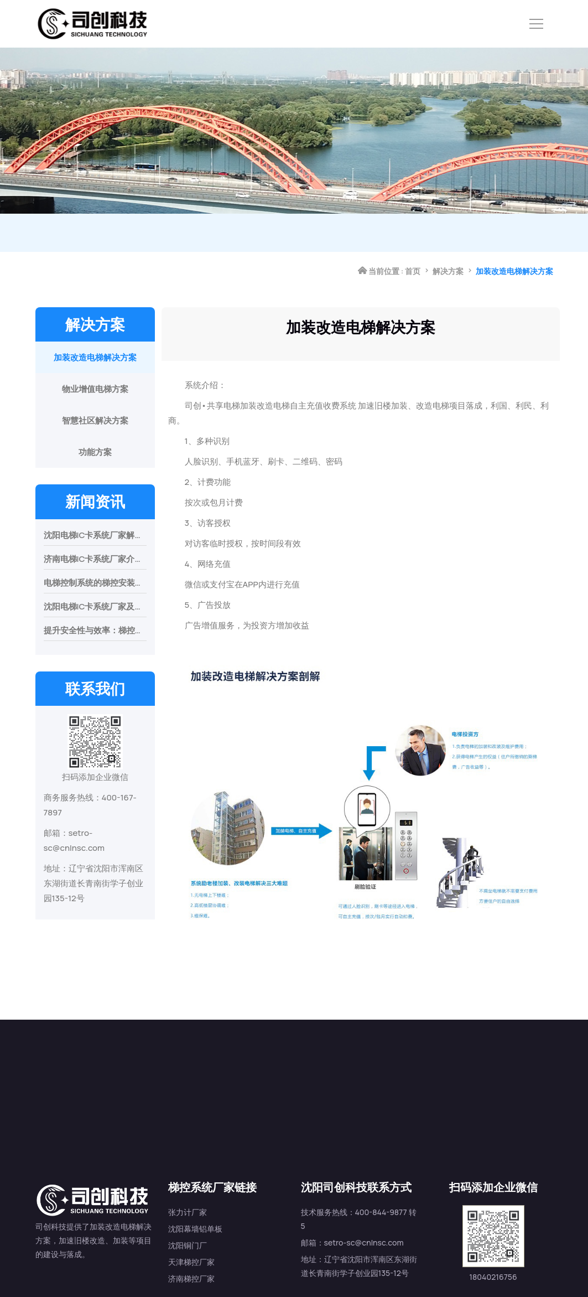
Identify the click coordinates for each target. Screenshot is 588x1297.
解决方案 (448, 233)
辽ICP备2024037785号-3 (365, 1275)
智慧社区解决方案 (95, 420)
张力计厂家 (187, 1158)
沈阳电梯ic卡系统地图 (465, 1275)
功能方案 (95, 452)
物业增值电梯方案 (95, 389)
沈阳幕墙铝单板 (195, 1174)
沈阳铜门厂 (187, 1191)
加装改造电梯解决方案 (95, 357)
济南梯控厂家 (191, 1224)
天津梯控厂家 (191, 1207)
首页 (412, 233)
